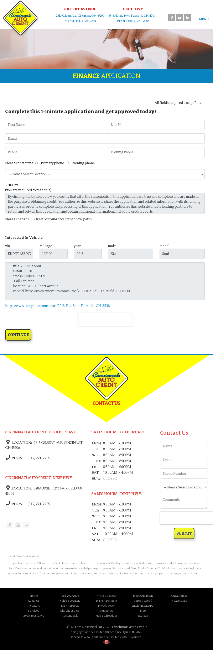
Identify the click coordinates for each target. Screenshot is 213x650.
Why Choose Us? (70, 610)
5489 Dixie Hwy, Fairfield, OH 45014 (133, 15)
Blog (143, 610)
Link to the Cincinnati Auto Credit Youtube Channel (18, 525)
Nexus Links (179, 600)
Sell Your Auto (70, 595)
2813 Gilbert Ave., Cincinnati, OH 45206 (80, 15)
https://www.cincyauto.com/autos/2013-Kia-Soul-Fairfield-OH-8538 (57, 306)
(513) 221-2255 (38, 458)
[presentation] (105, 319)
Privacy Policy (106, 605)
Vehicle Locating (70, 600)
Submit (184, 533)
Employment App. (142, 605)
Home (34, 595)
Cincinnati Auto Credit (129, 627)
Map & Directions (106, 615)
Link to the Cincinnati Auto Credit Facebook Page (9, 525)
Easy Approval (70, 605)
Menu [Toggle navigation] (202, 19)
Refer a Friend (143, 600)
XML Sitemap (179, 595)
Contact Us (106, 610)
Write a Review (106, 595)
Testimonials (70, 615)
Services (33, 610)
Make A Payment (106, 600)
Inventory (33, 605)
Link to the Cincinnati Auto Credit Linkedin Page (26, 525)
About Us (34, 600)
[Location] (184, 487)
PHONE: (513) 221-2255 (80, 21)
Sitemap (143, 615)
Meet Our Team (143, 595)
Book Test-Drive (33, 615)
